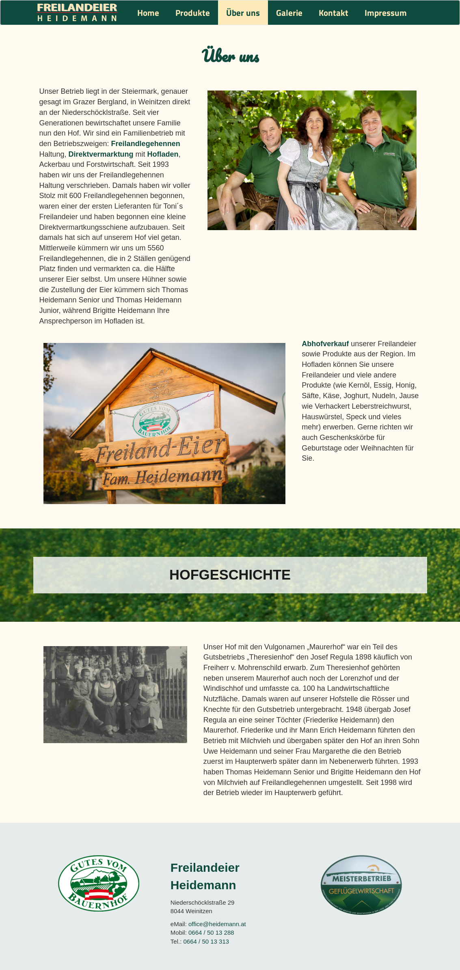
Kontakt (333, 12)
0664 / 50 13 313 (206, 941)
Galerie (289, 12)
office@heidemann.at (217, 923)
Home (148, 12)
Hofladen (163, 154)
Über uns (243, 12)
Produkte (192, 12)
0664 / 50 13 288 (211, 932)
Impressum (386, 12)
